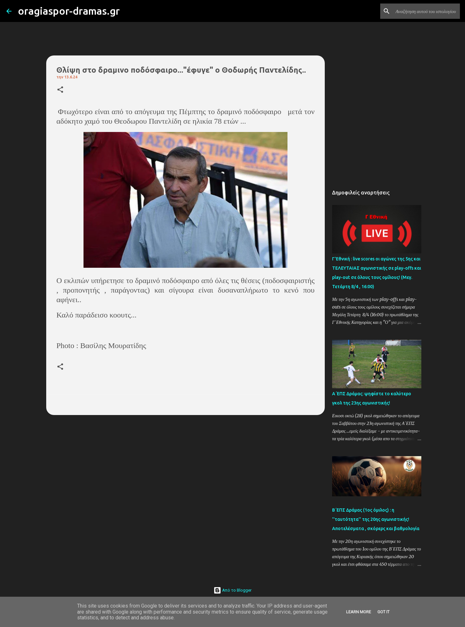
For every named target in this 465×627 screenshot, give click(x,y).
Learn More (358, 611)
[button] (60, 90)
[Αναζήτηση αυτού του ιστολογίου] (426, 11)
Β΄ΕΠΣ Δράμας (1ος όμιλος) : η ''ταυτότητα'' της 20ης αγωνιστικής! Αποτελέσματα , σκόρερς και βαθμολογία (375, 519)
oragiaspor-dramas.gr (69, 11)
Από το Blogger (232, 590)
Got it (383, 611)
